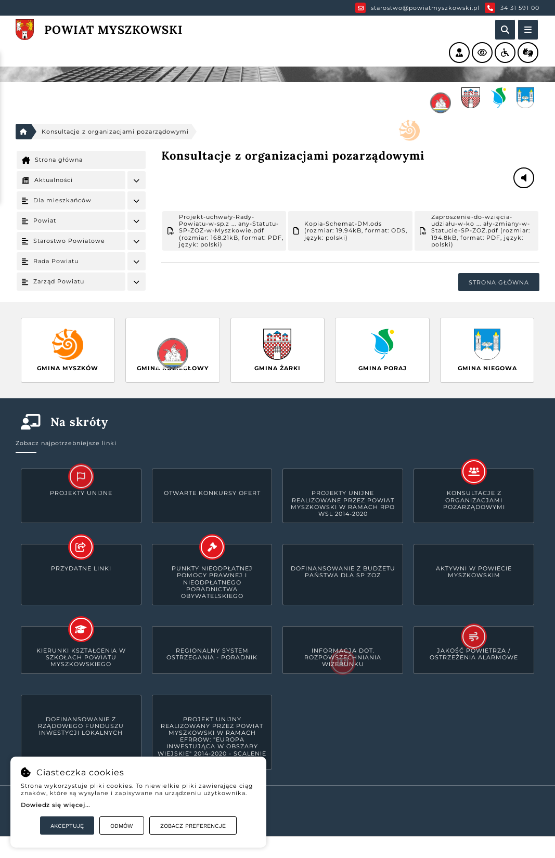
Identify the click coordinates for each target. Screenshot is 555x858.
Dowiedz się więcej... (55, 805)
